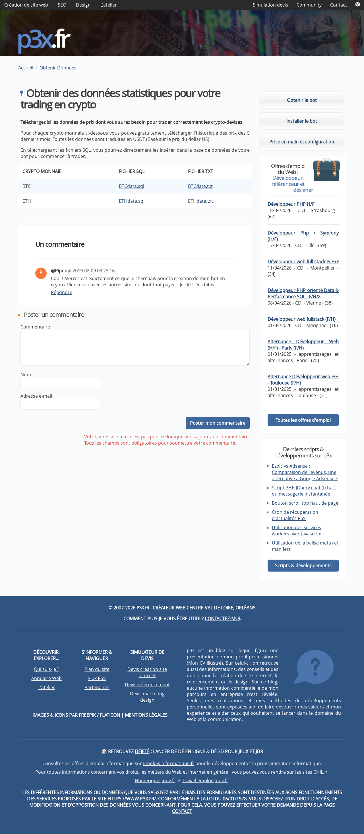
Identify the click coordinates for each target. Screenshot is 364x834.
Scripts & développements (303, 566)
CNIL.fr (320, 773)
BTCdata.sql (131, 187)
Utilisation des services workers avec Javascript (297, 531)
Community (309, 5)
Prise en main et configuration (301, 142)
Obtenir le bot (302, 101)
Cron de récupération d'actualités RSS (295, 516)
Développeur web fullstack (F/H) (302, 320)
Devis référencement (147, 685)
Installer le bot (301, 122)
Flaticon (110, 716)
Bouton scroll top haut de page (305, 504)
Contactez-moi (222, 619)
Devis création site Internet (147, 673)
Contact (338, 5)
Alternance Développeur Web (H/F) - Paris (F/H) (303, 346)
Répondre (61, 293)
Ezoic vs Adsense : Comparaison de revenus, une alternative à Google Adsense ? (305, 473)
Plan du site (96, 670)
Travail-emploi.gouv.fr (205, 781)
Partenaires (96, 688)
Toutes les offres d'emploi (303, 421)
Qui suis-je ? (46, 670)
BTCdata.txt (200, 187)
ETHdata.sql (131, 202)
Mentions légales (146, 716)
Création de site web (26, 5)
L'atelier (108, 5)
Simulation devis (270, 5)
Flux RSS (97, 679)
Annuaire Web (46, 679)
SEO (62, 5)
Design (83, 5)
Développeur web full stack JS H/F (303, 263)
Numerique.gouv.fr (155, 781)
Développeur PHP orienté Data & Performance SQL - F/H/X (303, 294)
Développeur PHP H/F (291, 205)
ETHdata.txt (200, 202)
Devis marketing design (147, 697)
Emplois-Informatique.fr (168, 764)
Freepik (87, 716)
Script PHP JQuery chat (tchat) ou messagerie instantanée (304, 491)
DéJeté (142, 752)
